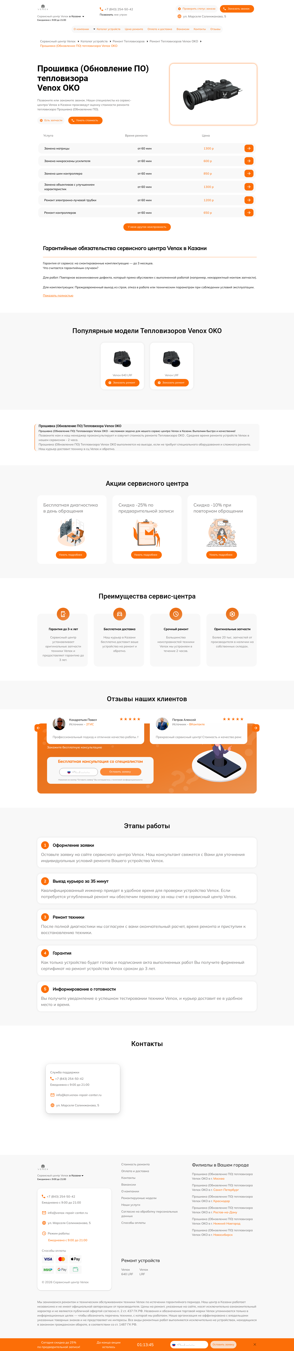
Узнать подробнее (70, 554)
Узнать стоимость (84, 120)
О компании (81, 29)
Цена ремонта (134, 29)
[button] (38, 728)
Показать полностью (58, 295)
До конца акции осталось (109, 1345)
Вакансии (183, 29)
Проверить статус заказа (196, 8)
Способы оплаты (133, 1223)
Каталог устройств (108, 29)
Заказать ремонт (121, 382)
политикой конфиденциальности (127, 780)
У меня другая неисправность (147, 227)
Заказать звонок (236, 8)
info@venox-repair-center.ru (65, 1213)
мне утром (113, 14)
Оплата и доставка (160, 29)
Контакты (200, 29)
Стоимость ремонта (135, 1164)
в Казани (76, 16)
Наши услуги (130, 1205)
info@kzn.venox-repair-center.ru (75, 1095)
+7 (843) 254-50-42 (119, 9)
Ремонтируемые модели (139, 1198)
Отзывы (215, 29)
